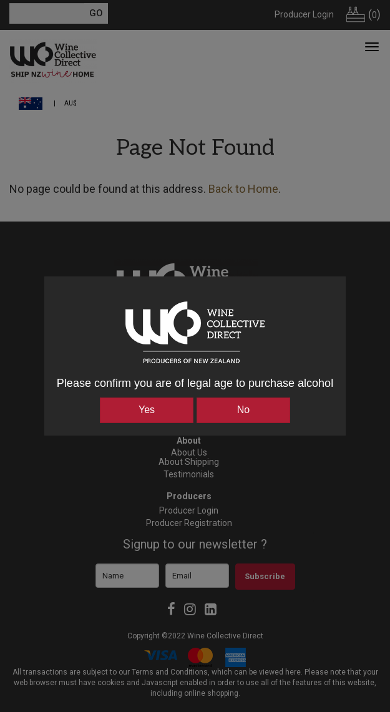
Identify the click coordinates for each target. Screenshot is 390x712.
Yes (147, 409)
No (243, 409)
